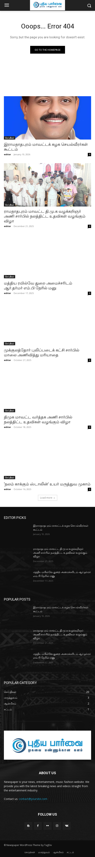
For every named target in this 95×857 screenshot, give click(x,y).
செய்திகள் (9, 137)
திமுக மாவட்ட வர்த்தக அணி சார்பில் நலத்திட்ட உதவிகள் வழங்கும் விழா (38, 419)
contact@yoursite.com (33, 799)
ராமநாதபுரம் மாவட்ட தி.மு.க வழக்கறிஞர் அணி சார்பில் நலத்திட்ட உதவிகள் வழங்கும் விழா (44, 216)
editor (7, 154)
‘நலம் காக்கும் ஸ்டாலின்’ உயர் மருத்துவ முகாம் (47, 484)
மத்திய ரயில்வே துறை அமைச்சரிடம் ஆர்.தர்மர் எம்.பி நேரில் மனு (38, 285)
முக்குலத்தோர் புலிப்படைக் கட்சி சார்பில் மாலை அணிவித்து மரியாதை (41, 352)
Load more (47, 497)
